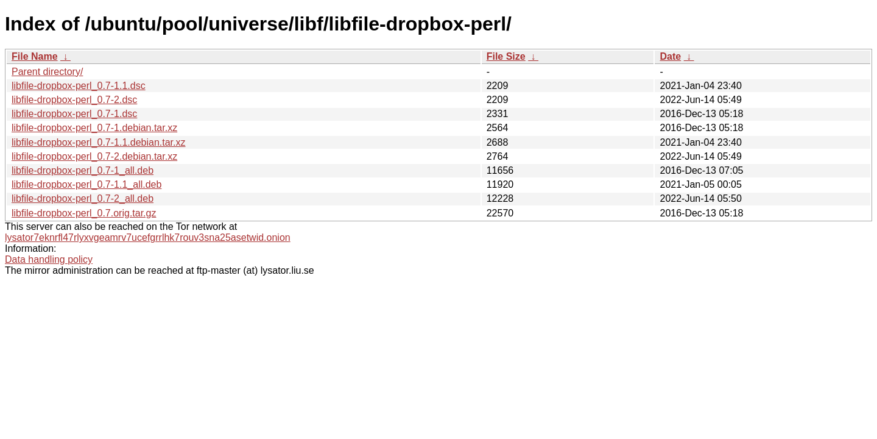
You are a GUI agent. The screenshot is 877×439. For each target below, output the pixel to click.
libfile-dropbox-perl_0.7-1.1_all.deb (86, 184)
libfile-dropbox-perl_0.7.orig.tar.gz (84, 213)
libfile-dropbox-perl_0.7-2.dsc (74, 100)
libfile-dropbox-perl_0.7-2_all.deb (82, 198)
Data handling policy (49, 259)
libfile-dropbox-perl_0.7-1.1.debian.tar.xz (99, 142)
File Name (35, 56)
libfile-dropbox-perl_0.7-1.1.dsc (79, 85)
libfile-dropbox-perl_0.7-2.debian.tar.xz (94, 156)
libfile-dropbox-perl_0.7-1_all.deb (82, 170)
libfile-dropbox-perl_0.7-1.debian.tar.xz (94, 128)
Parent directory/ (47, 71)
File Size (506, 56)
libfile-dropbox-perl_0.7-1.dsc (74, 114)
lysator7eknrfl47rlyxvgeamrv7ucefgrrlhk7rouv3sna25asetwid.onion (148, 237)
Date (670, 56)
